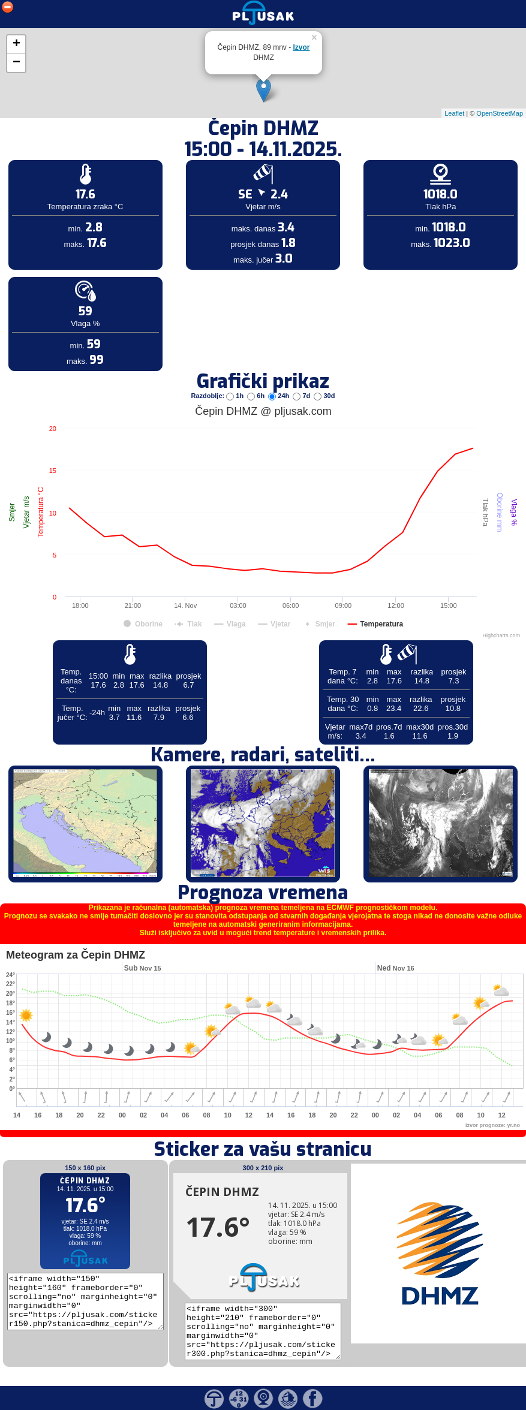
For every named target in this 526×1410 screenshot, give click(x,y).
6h (256, 395)
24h (279, 395)
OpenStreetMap (499, 113)
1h (235, 395)
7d (302, 395)
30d (324, 395)
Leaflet (454, 113)
